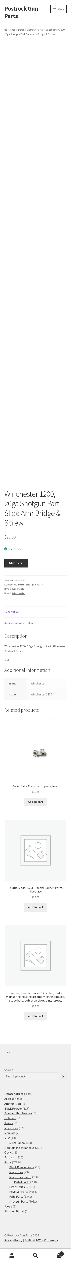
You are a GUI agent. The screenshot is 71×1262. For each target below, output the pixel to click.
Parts (21, 29)
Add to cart (16, 563)
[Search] (63, 1076)
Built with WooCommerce (41, 1240)
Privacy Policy (13, 1240)
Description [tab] (12, 612)
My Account (12, 1255)
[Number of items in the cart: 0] (8, 1052)
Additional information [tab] (19, 623)
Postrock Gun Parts (21, 12)
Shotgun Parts (35, 29)
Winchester (18, 589)
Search (8, 1070)
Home (12, 29)
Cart (55, 1253)
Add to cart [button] (35, 802)
